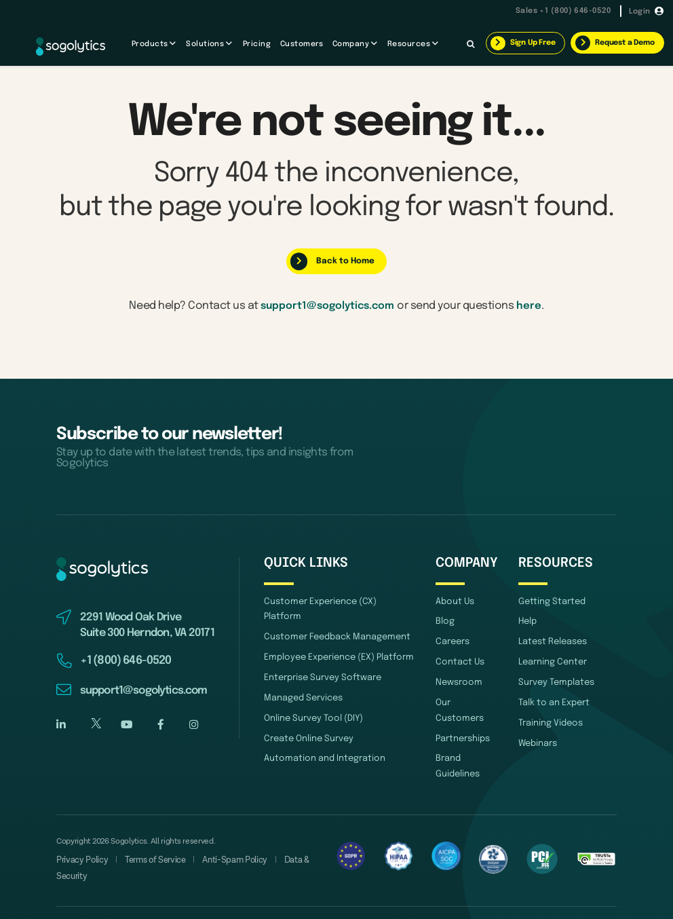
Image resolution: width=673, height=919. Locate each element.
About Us (454, 601)
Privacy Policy (80, 839)
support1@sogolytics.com (327, 305)
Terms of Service (149, 839)
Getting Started (548, 601)
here (532, 305)
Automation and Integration (318, 738)
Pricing (257, 44)
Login (640, 11)
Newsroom (457, 679)
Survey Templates (554, 679)
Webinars (536, 738)
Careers (452, 640)
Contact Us (458, 660)
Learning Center (550, 660)
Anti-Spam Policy (225, 839)
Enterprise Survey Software (319, 660)
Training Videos (548, 719)
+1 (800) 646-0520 (574, 11)
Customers (302, 44)
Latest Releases (550, 640)
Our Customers (466, 699)
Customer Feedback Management (332, 621)
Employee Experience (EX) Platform (336, 640)
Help (527, 621)
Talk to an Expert (551, 699)
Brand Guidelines (457, 745)
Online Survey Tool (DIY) (310, 699)
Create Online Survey (305, 719)
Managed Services (301, 679)
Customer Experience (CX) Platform (336, 601)
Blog (444, 621)
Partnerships (461, 719)
